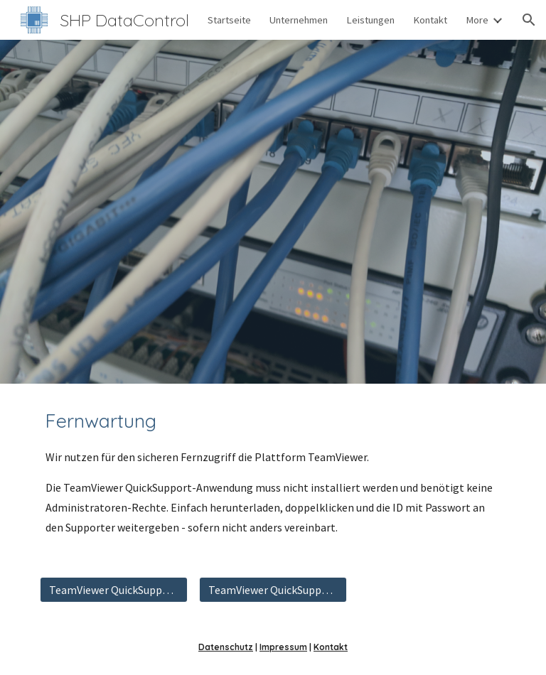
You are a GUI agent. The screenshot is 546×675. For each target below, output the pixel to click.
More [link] (477, 20)
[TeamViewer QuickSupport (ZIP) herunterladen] (273, 590)
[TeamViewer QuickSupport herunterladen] (113, 590)
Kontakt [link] (430, 20)
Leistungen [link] (370, 20)
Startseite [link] (229, 20)
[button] (529, 20)
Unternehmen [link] (298, 20)
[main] (272, 472)
